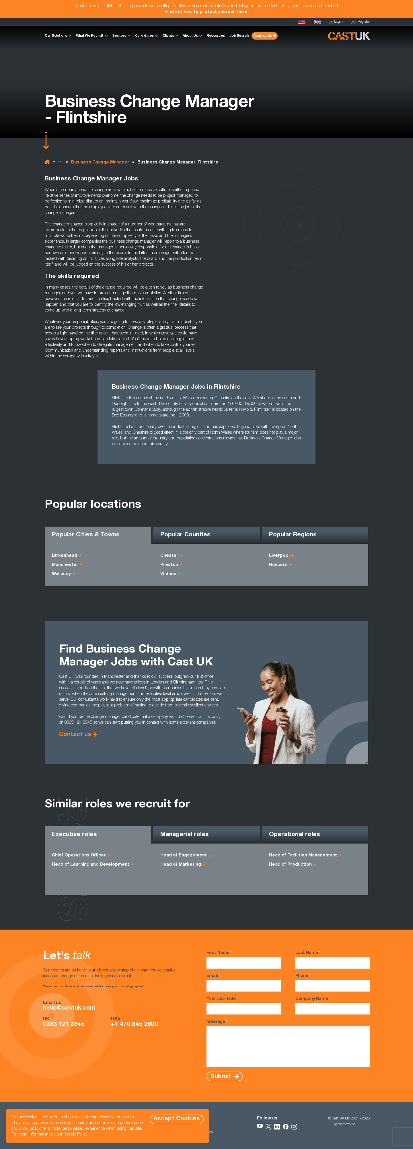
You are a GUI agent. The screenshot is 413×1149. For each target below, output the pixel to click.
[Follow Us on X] (268, 1126)
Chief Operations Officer (79, 855)
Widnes (168, 574)
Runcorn (278, 565)
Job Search (239, 36)
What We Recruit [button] (90, 36)
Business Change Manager (100, 162)
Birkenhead (64, 556)
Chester (169, 556)
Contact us (75, 735)
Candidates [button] (144, 36)
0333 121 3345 (63, 1025)
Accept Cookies (176, 1119)
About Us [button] (190, 36)
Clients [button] (168, 36)
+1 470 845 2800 (134, 1025)
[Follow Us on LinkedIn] (277, 1126)
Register (360, 22)
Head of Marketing (180, 864)
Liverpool (279, 556)
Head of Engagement (183, 855)
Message (288, 1043)
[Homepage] (317, 22)
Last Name (332, 959)
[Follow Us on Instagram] (294, 1126)
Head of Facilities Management (303, 855)
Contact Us (262, 36)
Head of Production (290, 864)
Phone (332, 982)
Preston (169, 565)
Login (336, 22)
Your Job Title (243, 1005)
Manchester (65, 565)
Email (243, 982)
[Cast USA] (301, 22)
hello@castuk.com (69, 1008)
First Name (243, 959)
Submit (221, 1077)
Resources (215, 36)
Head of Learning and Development (90, 864)
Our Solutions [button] (56, 36)
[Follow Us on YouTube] (260, 1126)
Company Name (332, 1005)
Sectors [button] (119, 36)
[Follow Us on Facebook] (286, 1126)
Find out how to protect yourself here (206, 12)
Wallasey (61, 574)
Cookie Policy (75, 1134)
